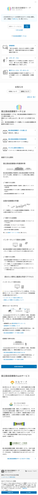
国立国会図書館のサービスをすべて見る (21, 458)
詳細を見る (25, 488)
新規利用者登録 (25, 366)
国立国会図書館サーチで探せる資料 (14, 333)
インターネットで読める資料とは (13, 298)
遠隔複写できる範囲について (12, 326)
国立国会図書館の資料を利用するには (14, 352)
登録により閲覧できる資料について (14, 300)
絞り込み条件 (19, 30)
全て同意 (28, 492)
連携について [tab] (25, 91)
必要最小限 (10, 492)
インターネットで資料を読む (8, 477)
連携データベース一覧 (13, 232)
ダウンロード (21, 323)
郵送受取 (14, 323)
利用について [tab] (13, 91)
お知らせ (15, 19)
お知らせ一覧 (31, 97)
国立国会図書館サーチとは (18, 36)
